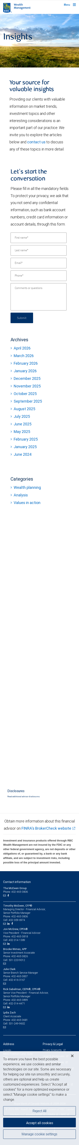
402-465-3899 (19, 1000)
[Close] (72, 1055)
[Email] (39, 263)
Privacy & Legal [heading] (53, 1044)
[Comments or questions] (39, 296)
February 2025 (26, 439)
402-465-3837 (19, 976)
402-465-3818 (19, 936)
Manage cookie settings (39, 1134)
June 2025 (22, 424)
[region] (39, 1098)
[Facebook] (8, 896)
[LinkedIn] (9, 924)
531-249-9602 (17, 1023)
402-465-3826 (19, 956)
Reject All (39, 1111)
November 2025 (27, 386)
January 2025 (25, 446)
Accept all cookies (39, 1123)
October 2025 (25, 393)
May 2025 (22, 431)
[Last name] (39, 250)
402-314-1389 (17, 940)
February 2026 (26, 363)
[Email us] (5, 896)
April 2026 (22, 348)
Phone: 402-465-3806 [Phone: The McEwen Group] (15, 892)
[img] (39, 41)
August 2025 (24, 408)
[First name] (39, 237)
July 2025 (22, 416)
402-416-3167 (17, 980)
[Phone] (39, 275)
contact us (36, 142)
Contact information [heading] (17, 882)
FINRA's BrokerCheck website (46, 828)
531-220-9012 (17, 960)
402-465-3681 (19, 1020)
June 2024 (23, 454)
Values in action (27, 502)
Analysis (21, 495)
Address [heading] (8, 1044)
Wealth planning (27, 487)
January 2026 (25, 370)
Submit (22, 318)
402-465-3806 (19, 916)
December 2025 (27, 378)
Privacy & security (52, 1050)
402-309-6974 (17, 920)
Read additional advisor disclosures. (23, 796)
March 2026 (24, 355)
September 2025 (28, 401)
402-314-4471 (17, 1003)
